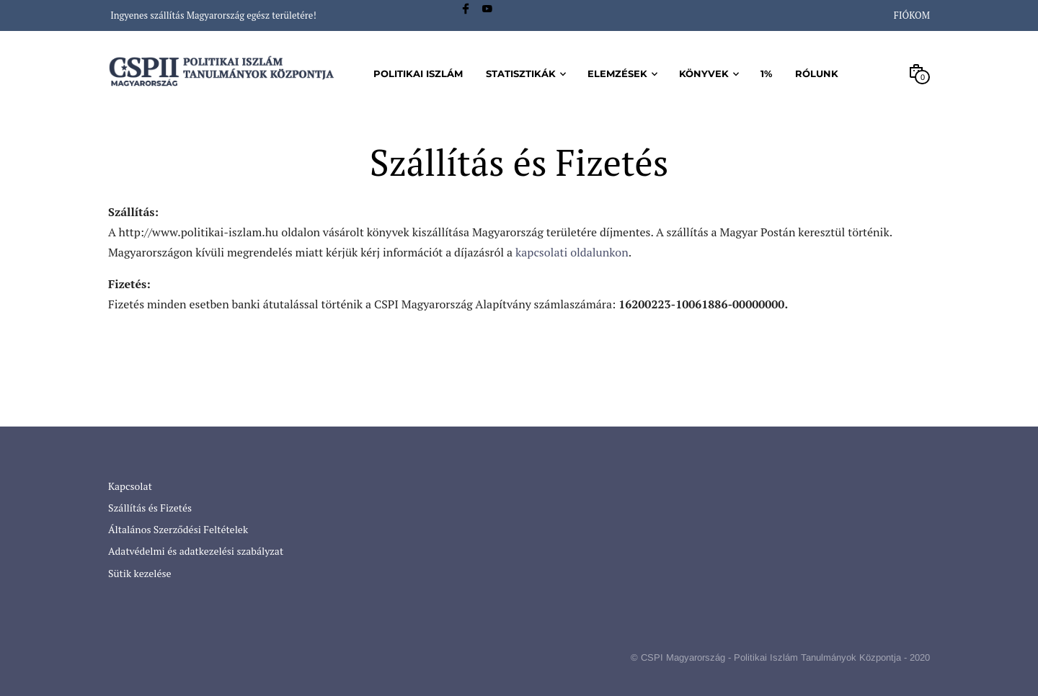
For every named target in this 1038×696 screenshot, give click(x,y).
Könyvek (704, 73)
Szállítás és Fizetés (150, 507)
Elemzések (617, 73)
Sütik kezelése (140, 573)
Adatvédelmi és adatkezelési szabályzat (195, 551)
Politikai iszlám (418, 73)
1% (766, 73)
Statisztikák (521, 73)
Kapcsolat (130, 486)
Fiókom (912, 15)
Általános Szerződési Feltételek (178, 529)
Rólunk (816, 73)
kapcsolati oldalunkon (572, 252)
